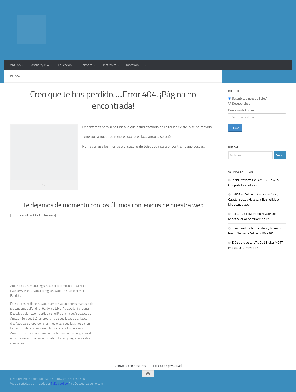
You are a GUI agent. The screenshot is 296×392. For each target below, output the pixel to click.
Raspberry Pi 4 (39, 65)
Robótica (86, 65)
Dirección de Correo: (241, 110)
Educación (65, 65)
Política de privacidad (167, 366)
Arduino (15, 65)
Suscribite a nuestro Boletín (248, 98)
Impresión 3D (134, 65)
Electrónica (109, 65)
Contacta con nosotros (130, 366)
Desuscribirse (239, 103)
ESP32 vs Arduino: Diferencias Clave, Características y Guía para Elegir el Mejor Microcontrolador (254, 199)
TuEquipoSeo (59, 383)
